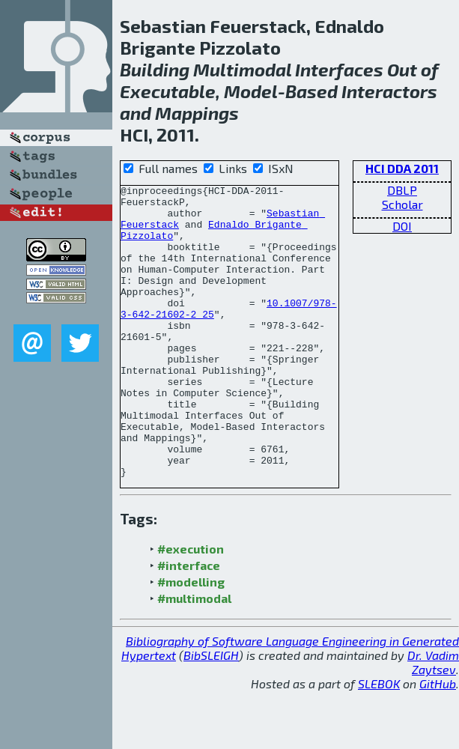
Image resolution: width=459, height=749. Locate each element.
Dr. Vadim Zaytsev (433, 720)
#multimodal (194, 656)
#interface (188, 623)
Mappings (197, 113)
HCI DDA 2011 (402, 168)
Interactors (389, 91)
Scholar (402, 204)
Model (251, 91)
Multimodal (242, 69)
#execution (190, 607)
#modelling (191, 640)
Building (154, 69)
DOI (402, 226)
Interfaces (339, 69)
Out (402, 69)
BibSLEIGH (211, 713)
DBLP (402, 190)
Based (311, 91)
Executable (168, 91)
